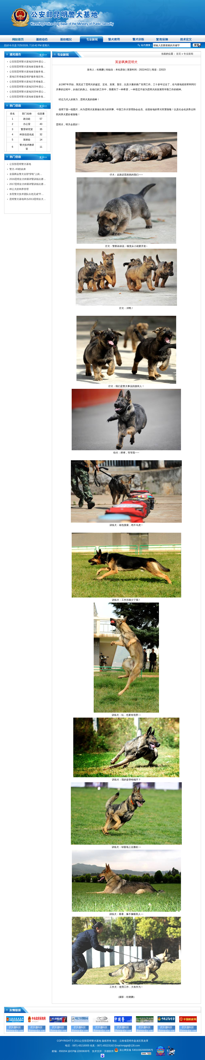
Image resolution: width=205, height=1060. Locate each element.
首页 (178, 53)
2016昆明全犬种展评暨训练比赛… (27, 179)
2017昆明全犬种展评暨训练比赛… (27, 184)
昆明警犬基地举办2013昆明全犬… (27, 199)
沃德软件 (109, 1051)
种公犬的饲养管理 (19, 189)
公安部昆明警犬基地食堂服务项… (27, 66)
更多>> (43, 54)
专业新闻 (188, 53)
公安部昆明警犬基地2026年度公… (27, 61)
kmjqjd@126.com (130, 1045)
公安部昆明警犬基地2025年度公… (27, 86)
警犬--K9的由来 (17, 169)
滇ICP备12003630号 (78, 1051)
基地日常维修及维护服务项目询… (27, 76)
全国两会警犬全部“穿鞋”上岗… (25, 174)
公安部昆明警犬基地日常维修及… (27, 81)
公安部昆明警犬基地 (20, 164)
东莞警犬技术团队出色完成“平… (26, 194)
